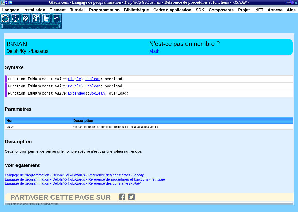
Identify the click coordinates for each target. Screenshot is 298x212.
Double (74, 88)
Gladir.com (59, 2)
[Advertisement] (122, 21)
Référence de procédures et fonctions (196, 2)
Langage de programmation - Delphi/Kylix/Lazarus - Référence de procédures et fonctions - (85, 182)
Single (74, 79)
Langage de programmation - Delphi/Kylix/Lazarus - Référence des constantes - (74, 178)
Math (154, 51)
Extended (76, 96)
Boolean (92, 79)
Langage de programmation (96, 2)
